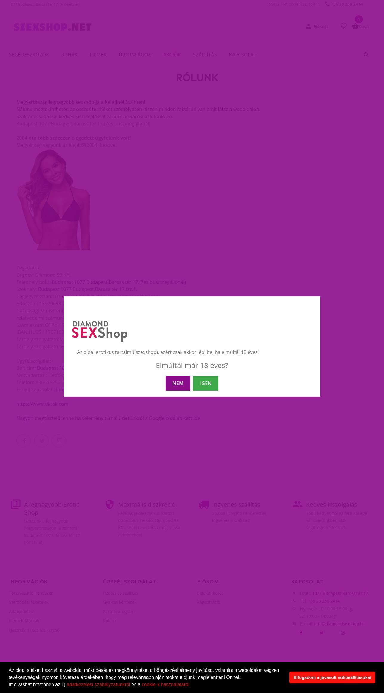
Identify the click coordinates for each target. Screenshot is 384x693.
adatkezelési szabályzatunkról (98, 684)
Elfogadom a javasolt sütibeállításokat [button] (332, 677)
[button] (193, 685)
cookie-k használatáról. (166, 684)
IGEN (206, 383)
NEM (177, 383)
